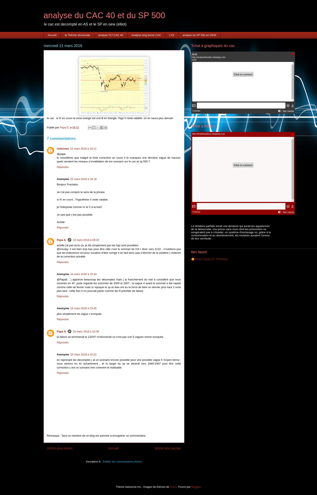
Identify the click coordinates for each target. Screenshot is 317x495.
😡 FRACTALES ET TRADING (209, 259)
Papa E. (62, 239)
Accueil (52, 35)
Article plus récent (60, 448)
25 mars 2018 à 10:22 (83, 354)
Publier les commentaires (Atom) (122, 461)
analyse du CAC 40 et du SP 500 (104, 15)
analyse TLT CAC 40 (110, 35)
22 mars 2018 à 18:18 (83, 179)
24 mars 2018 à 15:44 (83, 274)
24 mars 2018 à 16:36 (86, 331)
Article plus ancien (168, 448)
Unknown (63, 148)
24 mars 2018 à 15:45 (83, 308)
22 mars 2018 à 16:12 (83, 148)
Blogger (195, 486)
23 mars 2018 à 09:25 (86, 239)
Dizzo (173, 486)
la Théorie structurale (77, 35)
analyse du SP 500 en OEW (199, 35)
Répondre (63, 167)
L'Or (171, 35)
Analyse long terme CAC (146, 35)
